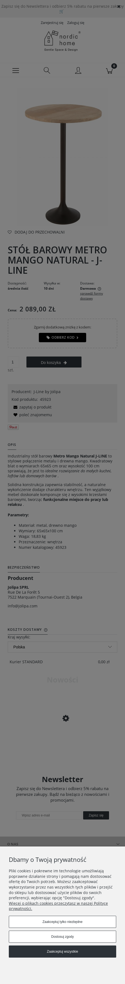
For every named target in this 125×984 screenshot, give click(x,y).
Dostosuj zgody (62, 937)
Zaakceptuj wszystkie (62, 951)
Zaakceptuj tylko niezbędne (62, 922)
